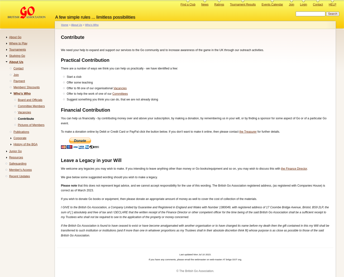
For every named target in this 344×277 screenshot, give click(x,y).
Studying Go (17, 55)
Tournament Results (243, 4)
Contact (318, 4)
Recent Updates (19, 176)
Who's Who (92, 24)
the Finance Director (294, 168)
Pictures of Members (31, 125)
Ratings (219, 4)
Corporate (19, 138)
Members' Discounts (26, 87)
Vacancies (120, 88)
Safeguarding (17, 163)
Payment (19, 81)
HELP (332, 4)
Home (64, 24)
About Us (76, 24)
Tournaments (17, 49)
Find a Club (188, 4)
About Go (15, 37)
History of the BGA (25, 144)
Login (303, 4)
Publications (21, 132)
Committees (120, 93)
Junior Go (15, 151)
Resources (16, 157)
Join (291, 4)
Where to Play (18, 43)
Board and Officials (30, 100)
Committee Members (31, 106)
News (204, 4)
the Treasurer (248, 131)
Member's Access (20, 170)
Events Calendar (272, 4)
